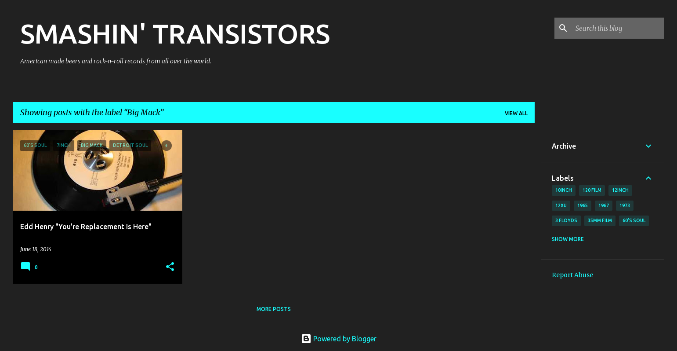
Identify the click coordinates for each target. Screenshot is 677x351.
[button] (170, 267)
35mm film (600, 220)
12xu (561, 205)
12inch (620, 190)
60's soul (634, 220)
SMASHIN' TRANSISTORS (175, 33)
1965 (582, 205)
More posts (274, 309)
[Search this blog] (618, 28)
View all (516, 113)
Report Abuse (572, 275)
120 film (592, 190)
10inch (563, 190)
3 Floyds (566, 220)
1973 (624, 205)
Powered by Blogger (339, 339)
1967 (603, 205)
